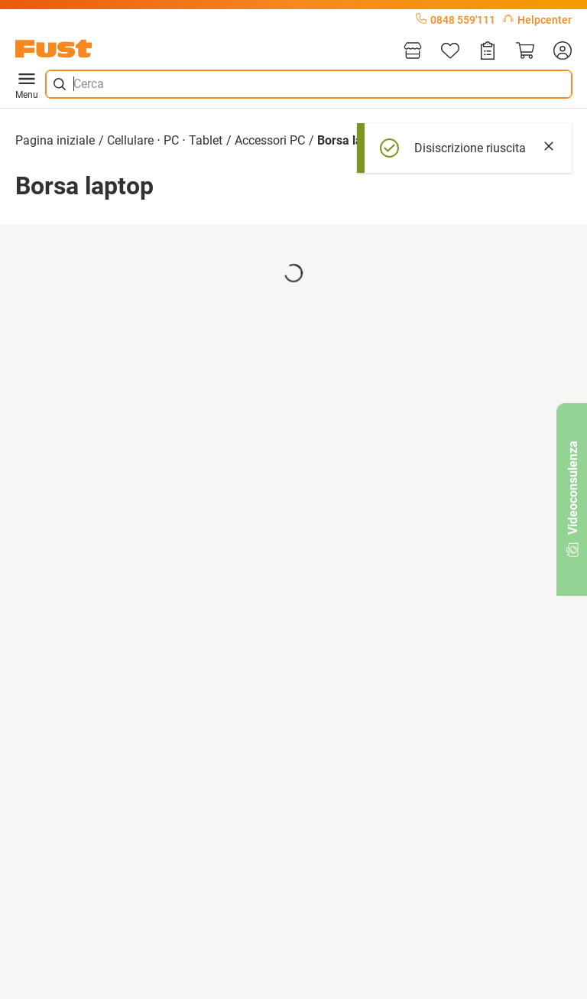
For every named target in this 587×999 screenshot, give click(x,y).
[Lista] (450, 51)
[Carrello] (525, 51)
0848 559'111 (455, 20)
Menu (26, 84)
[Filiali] (413, 51)
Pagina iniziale (55, 140)
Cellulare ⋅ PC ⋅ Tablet (164, 140)
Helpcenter (537, 20)
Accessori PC (270, 140)
